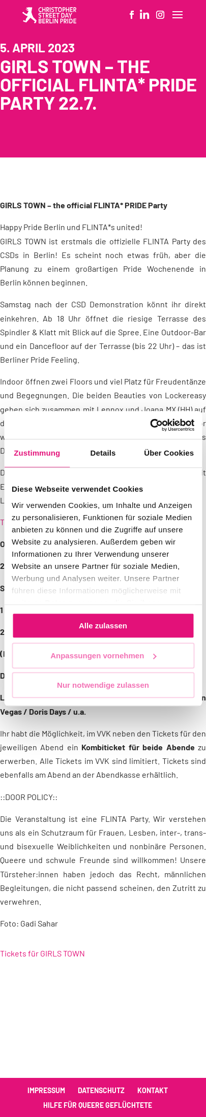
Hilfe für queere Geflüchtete (97, 1105)
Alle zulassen (103, 625)
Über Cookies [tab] (169, 453)
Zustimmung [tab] (37, 453)
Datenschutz (101, 1090)
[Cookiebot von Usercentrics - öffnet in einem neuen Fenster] (149, 425)
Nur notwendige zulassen (103, 685)
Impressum (46, 1090)
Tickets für (42, 953)
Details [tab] (103, 453)
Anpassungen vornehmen (103, 655)
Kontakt (152, 1090)
